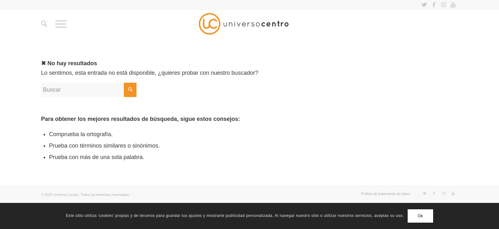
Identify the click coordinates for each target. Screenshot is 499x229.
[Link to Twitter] (424, 5)
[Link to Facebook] (434, 5)
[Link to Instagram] (443, 5)
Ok (420, 216)
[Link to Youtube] (453, 5)
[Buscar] (44, 24)
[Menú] (61, 24)
